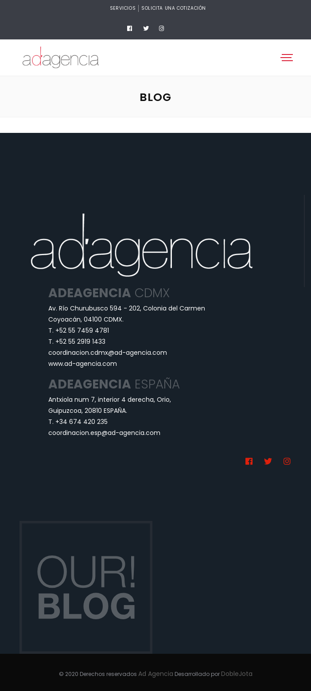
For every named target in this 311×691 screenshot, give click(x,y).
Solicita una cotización (173, 8)
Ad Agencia (155, 673)
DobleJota (237, 673)
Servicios (123, 8)
